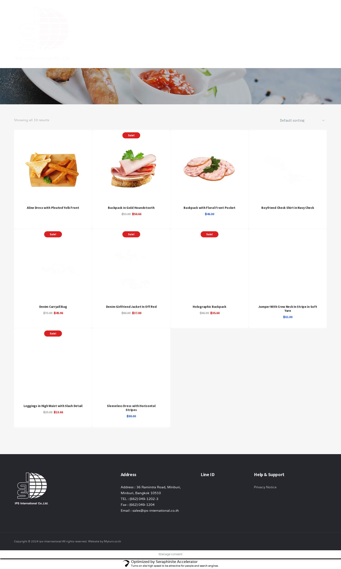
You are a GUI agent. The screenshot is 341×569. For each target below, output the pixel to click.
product (234, 12)
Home (191, 12)
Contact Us (291, 12)
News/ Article (262, 12)
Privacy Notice (265, 487)
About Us (211, 12)
